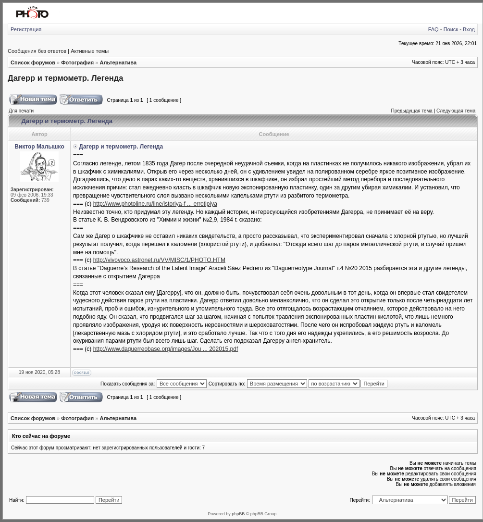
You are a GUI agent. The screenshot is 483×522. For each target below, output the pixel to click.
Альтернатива (117, 62)
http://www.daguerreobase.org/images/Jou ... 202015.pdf (165, 349)
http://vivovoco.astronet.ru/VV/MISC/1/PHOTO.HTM (159, 260)
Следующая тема (455, 110)
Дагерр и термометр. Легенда (65, 78)
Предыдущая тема (411, 110)
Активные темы (90, 51)
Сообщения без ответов (37, 51)
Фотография (77, 62)
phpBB (238, 513)
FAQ (433, 29)
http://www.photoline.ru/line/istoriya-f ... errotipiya (155, 203)
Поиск (451, 29)
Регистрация (26, 29)
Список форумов (33, 62)
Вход (469, 29)
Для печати (21, 110)
